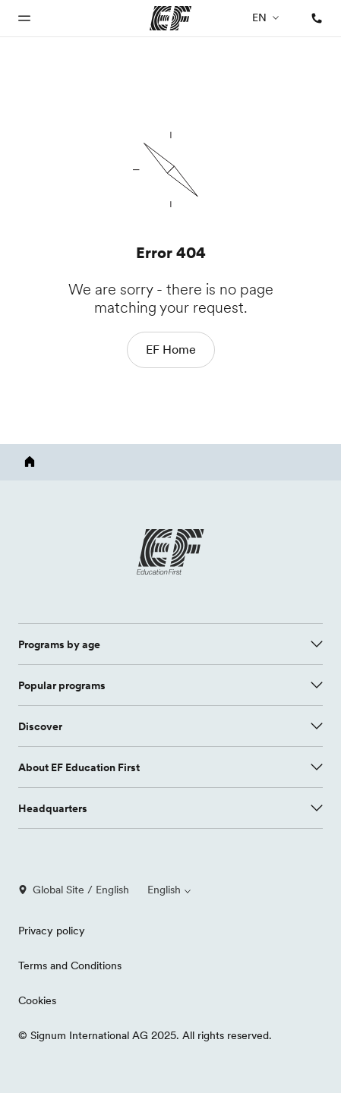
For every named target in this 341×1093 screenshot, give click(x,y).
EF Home (171, 349)
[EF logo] (171, 552)
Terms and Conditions (70, 965)
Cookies (37, 1000)
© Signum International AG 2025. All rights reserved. (145, 1035)
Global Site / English (73, 889)
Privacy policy (51, 930)
